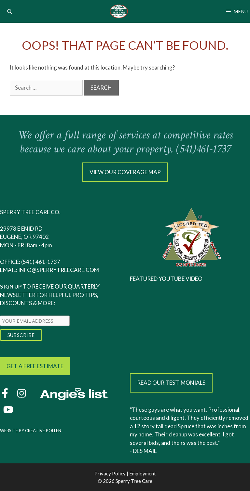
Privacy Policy (110, 473)
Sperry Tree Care (134, 481)
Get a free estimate (35, 366)
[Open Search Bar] (9, 11)
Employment (142, 473)
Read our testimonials (171, 382)
